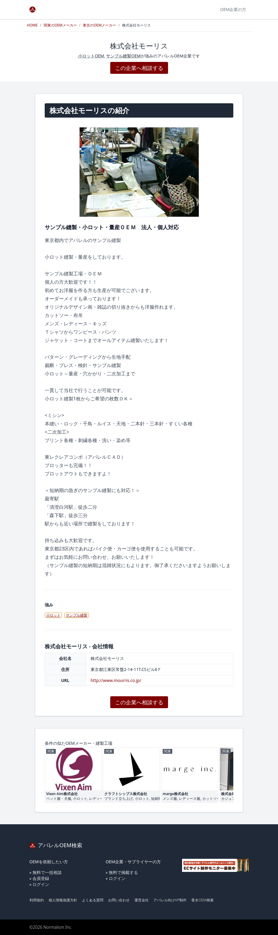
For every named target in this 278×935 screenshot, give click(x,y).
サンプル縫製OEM (123, 56)
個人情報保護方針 (63, 900)
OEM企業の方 (233, 9)
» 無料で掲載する (122, 872)
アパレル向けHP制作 (170, 900)
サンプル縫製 (76, 615)
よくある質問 (92, 900)
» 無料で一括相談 (45, 872)
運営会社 (141, 900)
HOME (32, 25)
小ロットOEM (91, 56)
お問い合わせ (119, 900)
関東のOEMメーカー (60, 25)
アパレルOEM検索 (55, 845)
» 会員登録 (39, 878)
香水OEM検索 (202, 900)
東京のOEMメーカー (99, 25)
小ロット (53, 615)
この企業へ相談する (139, 67)
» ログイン (39, 884)
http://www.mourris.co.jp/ (116, 680)
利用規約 (36, 900)
